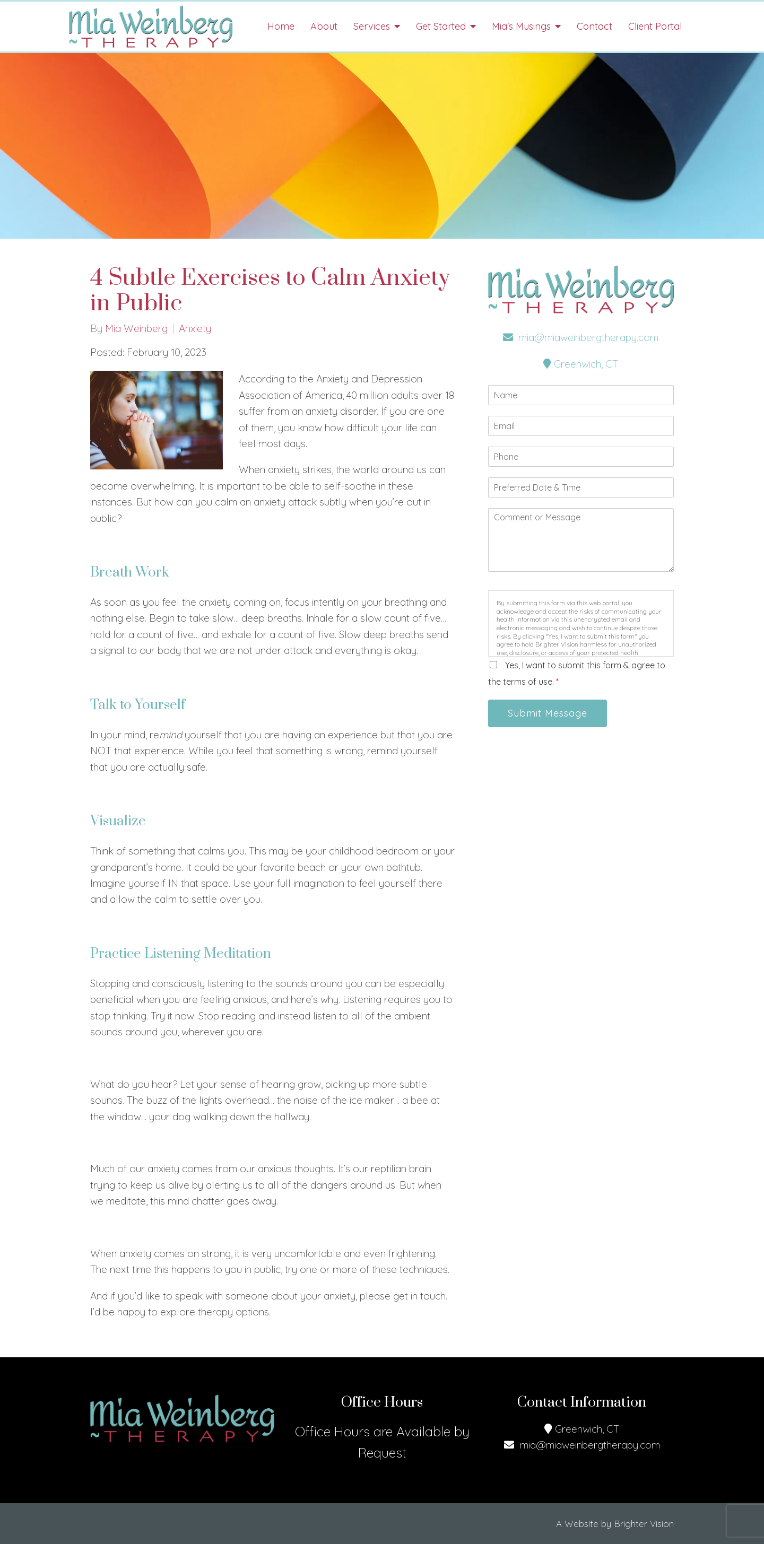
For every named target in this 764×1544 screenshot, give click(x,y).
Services (371, 26)
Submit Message (547, 713)
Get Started (441, 26)
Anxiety (195, 329)
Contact (594, 26)
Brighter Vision (644, 1523)
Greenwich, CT (580, 363)
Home (280, 26)
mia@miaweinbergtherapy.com (580, 337)
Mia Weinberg (136, 329)
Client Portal (655, 26)
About (323, 26)
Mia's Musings (521, 26)
